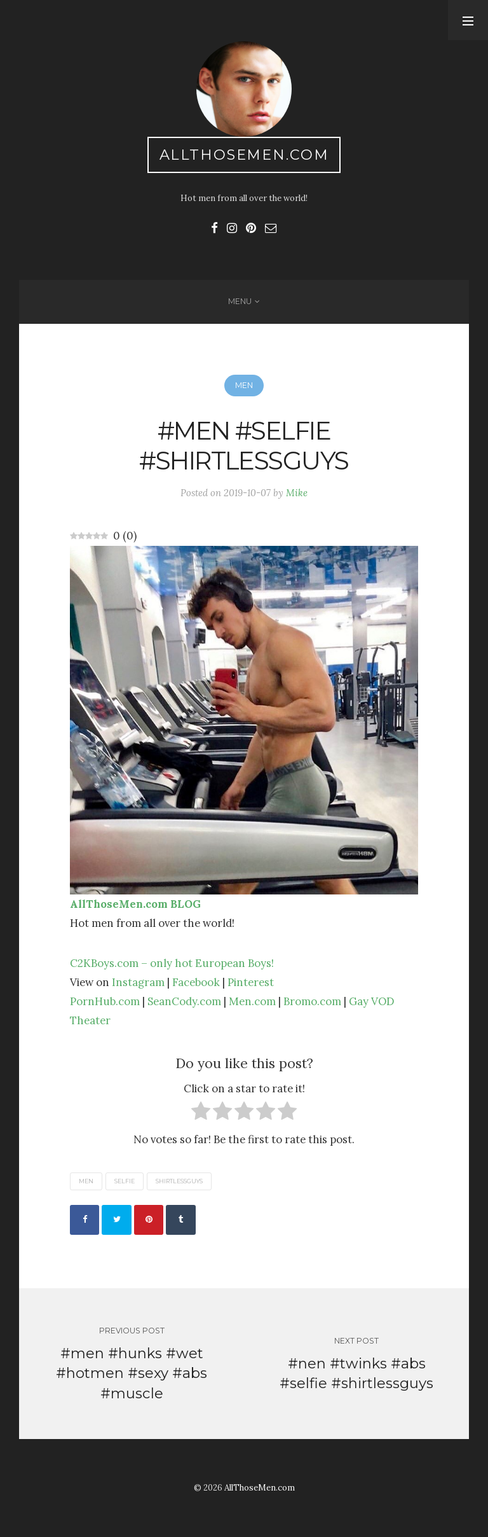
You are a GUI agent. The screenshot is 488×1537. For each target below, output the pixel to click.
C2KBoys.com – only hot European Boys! (172, 963)
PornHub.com (105, 1001)
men (86, 1181)
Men (244, 385)
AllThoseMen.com (244, 154)
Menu (240, 301)
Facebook (196, 982)
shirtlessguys (179, 1181)
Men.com (252, 1001)
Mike (297, 493)
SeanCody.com (184, 1001)
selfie (124, 1181)
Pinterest (250, 982)
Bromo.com (312, 1001)
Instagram (138, 982)
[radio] (200, 1113)
